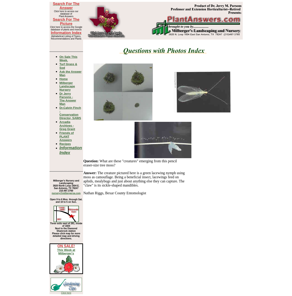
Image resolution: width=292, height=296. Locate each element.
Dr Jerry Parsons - (68, 99)
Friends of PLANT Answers (67, 136)
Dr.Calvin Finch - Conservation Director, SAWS (70, 113)
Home (64, 79)
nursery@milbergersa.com (66, 193)
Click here (66, 293)
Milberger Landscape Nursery (67, 86)
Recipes (65, 144)
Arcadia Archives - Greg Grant (67, 125)
